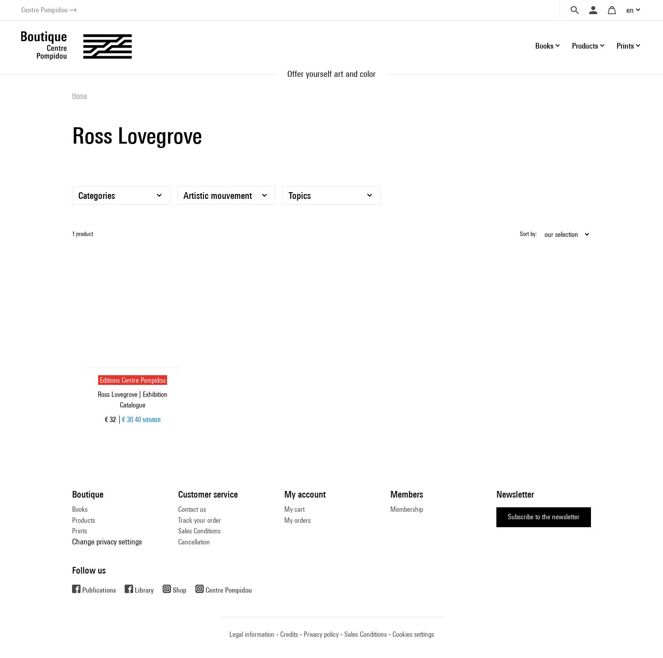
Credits (289, 634)
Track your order (199, 520)
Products (83, 520)
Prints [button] (625, 45)
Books (80, 509)
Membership (406, 509)
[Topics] (331, 195)
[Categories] (121, 195)
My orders (297, 520)
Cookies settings (413, 634)
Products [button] (585, 45)
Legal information (251, 634)
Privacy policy (321, 634)
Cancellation (194, 542)
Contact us (192, 509)
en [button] (630, 10)
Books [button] (544, 45)
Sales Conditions (199, 531)
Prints (79, 531)
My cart (294, 509)
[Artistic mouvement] (226, 195)
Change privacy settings (107, 541)
